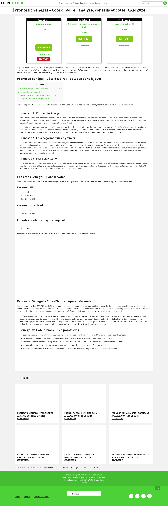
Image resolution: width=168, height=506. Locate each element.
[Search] (152, 3)
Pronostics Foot (37, 467)
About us (27, 497)
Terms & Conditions (41, 497)
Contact (17, 497)
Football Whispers (22, 467)
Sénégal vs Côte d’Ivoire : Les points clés (33, 99)
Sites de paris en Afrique (69, 3)
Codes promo (85, 3)
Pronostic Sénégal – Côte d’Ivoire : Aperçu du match (38, 95)
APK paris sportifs (99, 3)
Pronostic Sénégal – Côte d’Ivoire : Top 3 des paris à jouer (40, 89)
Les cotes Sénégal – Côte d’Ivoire (31, 92)
